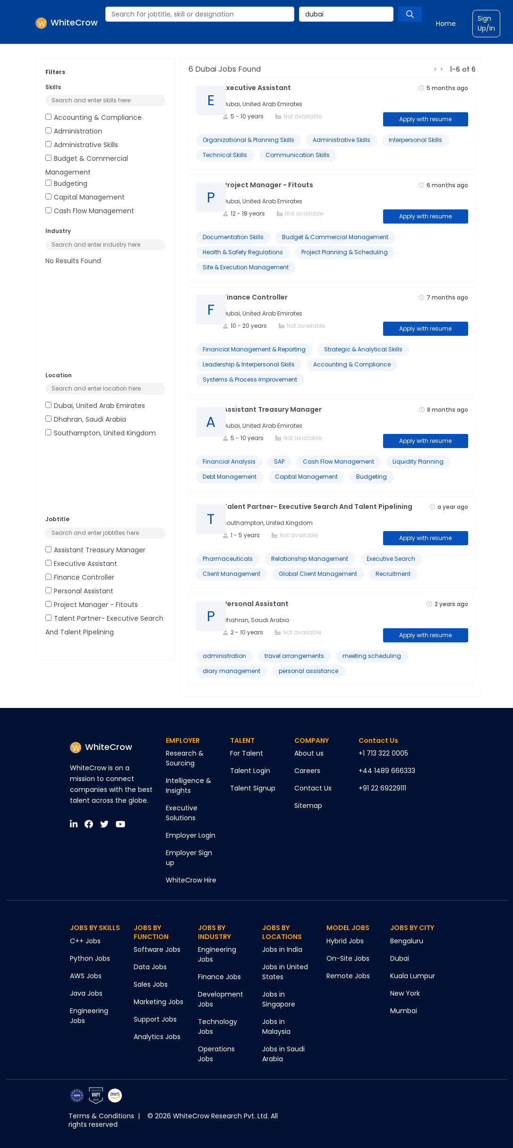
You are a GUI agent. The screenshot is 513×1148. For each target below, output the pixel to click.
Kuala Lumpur (412, 976)
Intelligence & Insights (188, 785)
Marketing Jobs (158, 1002)
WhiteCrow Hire (191, 880)
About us (309, 753)
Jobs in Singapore (278, 999)
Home (446, 23)
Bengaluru (406, 941)
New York (405, 993)
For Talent (246, 753)
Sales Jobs (151, 984)
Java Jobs (86, 993)
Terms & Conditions (101, 1116)
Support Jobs (155, 1019)
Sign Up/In (486, 23)
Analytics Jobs (157, 1036)
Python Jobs (90, 958)
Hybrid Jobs (345, 941)
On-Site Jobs (347, 958)
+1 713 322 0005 (383, 753)
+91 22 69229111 (382, 788)
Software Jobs (157, 949)
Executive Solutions (181, 813)
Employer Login (190, 835)
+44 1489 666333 (387, 770)
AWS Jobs (86, 976)
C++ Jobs (85, 941)
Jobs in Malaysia (276, 1026)
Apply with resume (425, 119)
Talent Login (250, 770)
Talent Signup (252, 788)
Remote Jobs (348, 976)
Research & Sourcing (185, 758)
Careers (307, 770)
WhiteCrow (101, 747)
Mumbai (403, 1010)
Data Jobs (150, 967)
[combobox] (199, 14)
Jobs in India (282, 949)
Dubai (399, 958)
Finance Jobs (219, 977)
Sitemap (308, 805)
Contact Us (313, 788)
